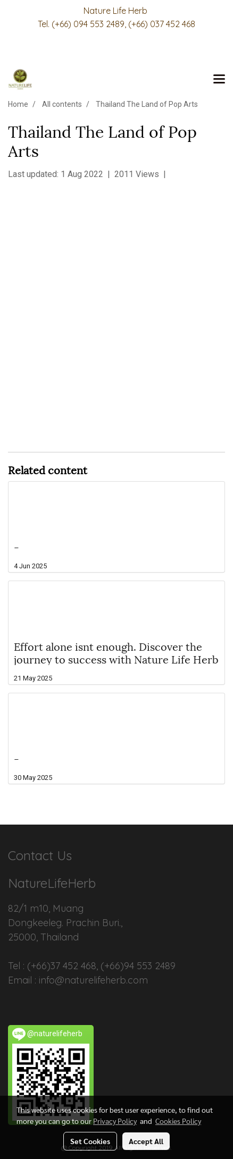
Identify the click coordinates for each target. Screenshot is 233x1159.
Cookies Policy (178, 1121)
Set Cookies (90, 1141)
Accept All (146, 1141)
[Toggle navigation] (219, 79)
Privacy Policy (115, 1121)
